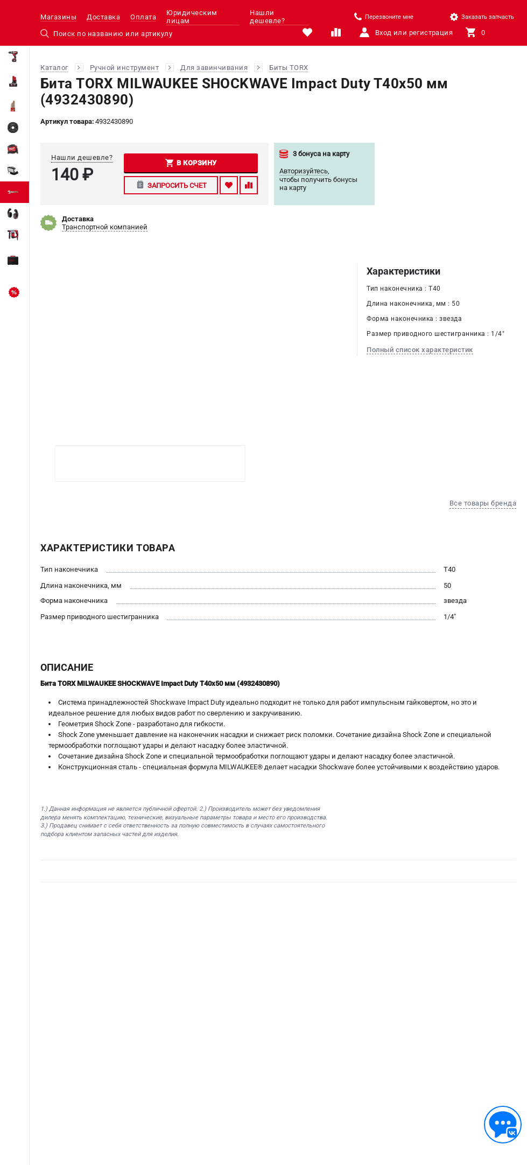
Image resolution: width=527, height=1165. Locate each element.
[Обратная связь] (503, 1124)
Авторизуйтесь (303, 171)
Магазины (58, 17)
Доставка (103, 17)
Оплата (143, 17)
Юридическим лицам (191, 17)
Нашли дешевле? (267, 17)
